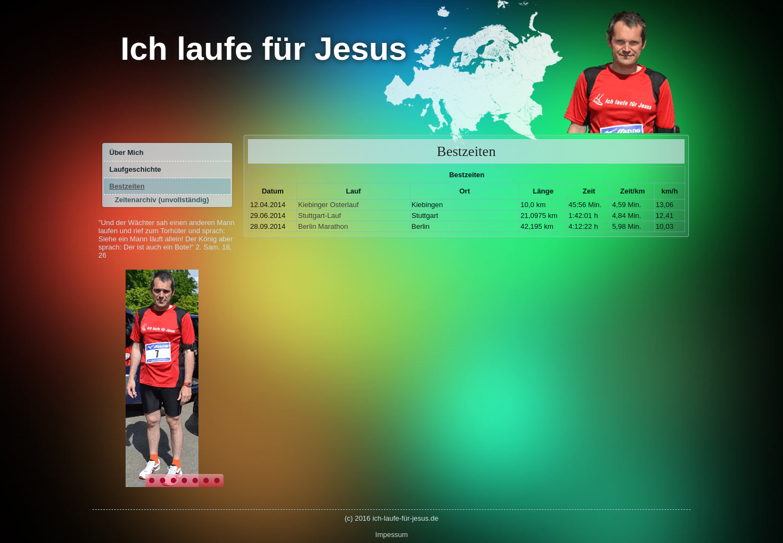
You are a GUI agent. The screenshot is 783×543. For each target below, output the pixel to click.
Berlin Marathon (323, 226)
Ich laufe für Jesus (264, 48)
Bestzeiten (127, 186)
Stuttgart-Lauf (319, 215)
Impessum (391, 534)
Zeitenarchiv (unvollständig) (162, 200)
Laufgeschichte (135, 169)
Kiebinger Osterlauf (328, 205)
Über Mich (126, 152)
